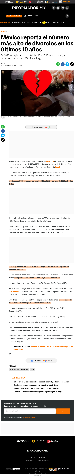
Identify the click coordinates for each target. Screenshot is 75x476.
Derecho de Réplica (40, 473)
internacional (28, 455)
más (38, 16)
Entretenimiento (61, 455)
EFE (5, 63)
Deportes (39, 455)
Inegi (32, 369)
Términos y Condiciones (29, 417)
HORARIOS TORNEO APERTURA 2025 (25, 22)
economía (42, 457)
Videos (28, 16)
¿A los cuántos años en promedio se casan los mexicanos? (37, 389)
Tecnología (49, 455)
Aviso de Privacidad (29, 473)
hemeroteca (30, 460)
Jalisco (10, 455)
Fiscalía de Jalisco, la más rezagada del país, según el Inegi (38, 392)
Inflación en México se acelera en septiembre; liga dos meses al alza (41, 382)
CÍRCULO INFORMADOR (55, 22)
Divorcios (24, 369)
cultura (32, 457)
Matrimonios (14, 369)
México (3, 31)
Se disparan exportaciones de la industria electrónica (36, 385)
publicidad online (43, 460)
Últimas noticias (14, 16)
